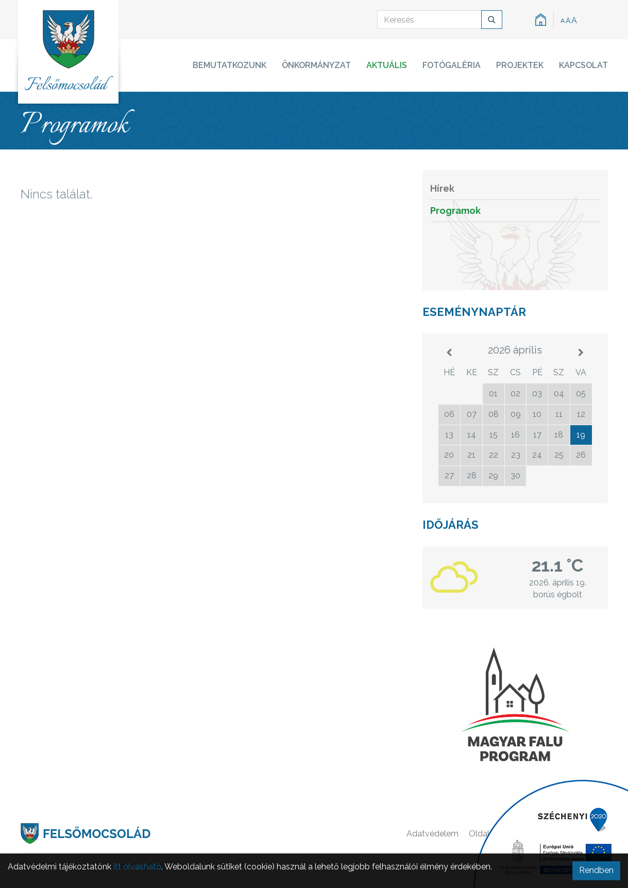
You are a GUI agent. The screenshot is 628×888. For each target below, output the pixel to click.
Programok (455, 210)
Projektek (520, 65)
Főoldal (538, 834)
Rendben (596, 870)
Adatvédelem (432, 834)
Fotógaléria (451, 65)
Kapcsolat (583, 65)
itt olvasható (137, 867)
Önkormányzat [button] (316, 65)
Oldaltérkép (491, 834)
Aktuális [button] (386, 65)
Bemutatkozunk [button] (229, 65)
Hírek (442, 188)
